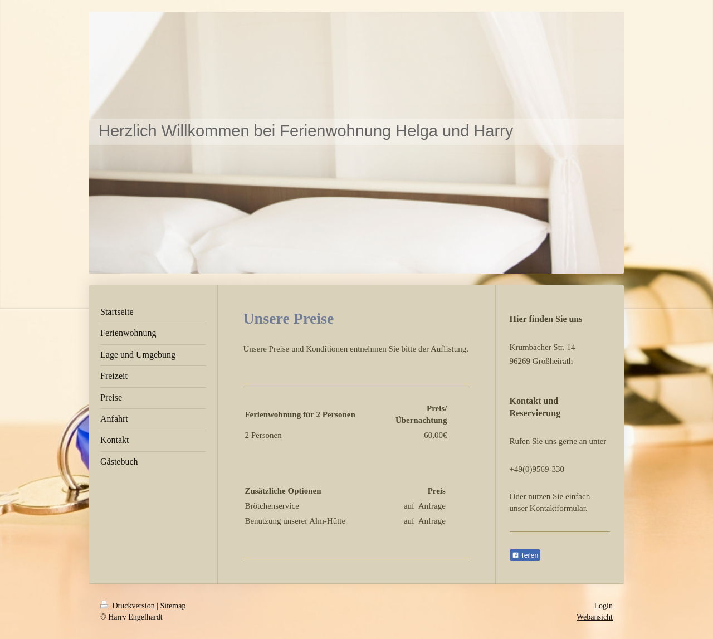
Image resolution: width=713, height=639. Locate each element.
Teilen (525, 555)
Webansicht (595, 617)
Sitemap (173, 606)
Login (603, 606)
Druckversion (128, 606)
